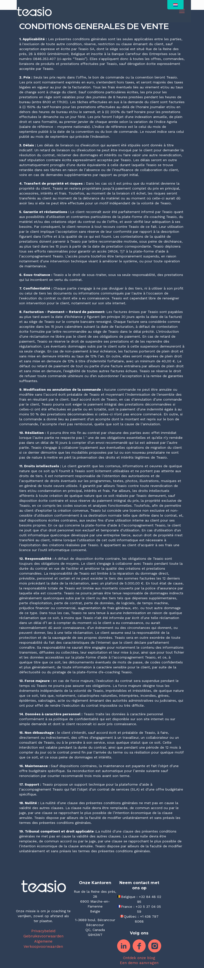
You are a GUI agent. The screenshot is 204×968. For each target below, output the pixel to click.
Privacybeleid (43, 931)
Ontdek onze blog (139, 958)
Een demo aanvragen (139, 963)
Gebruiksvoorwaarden (43, 936)
